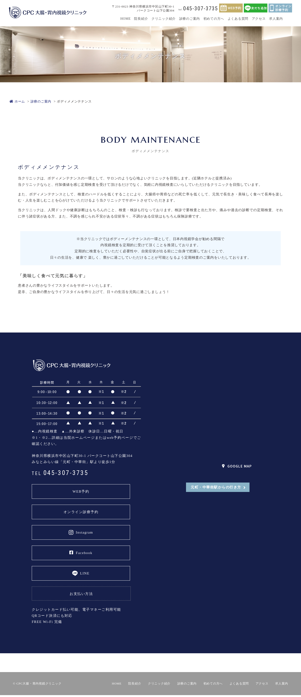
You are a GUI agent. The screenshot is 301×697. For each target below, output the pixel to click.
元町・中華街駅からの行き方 (216, 487)
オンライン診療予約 (81, 512)
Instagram (84, 532)
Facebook (80, 552)
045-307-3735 (198, 8)
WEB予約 (81, 491)
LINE (84, 573)
